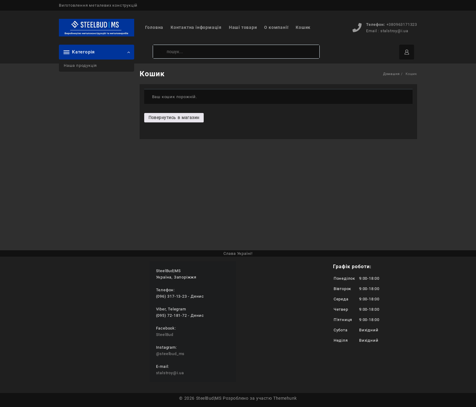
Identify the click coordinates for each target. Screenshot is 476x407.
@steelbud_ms (170, 353)
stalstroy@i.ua (394, 31)
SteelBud (164, 334)
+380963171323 (401, 24)
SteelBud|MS (208, 398)
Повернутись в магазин (173, 117)
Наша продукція (80, 65)
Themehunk (285, 398)
